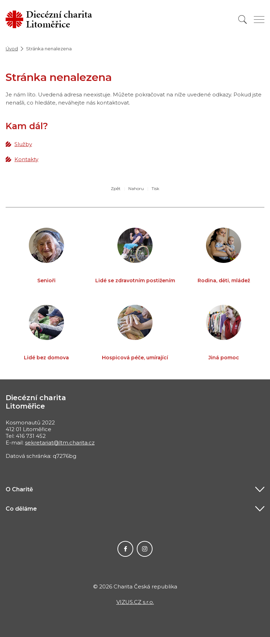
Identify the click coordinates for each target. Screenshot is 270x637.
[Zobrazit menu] (259, 19)
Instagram (145, 549)
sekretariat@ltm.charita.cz (60, 442)
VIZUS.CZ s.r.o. (135, 602)
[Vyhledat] (242, 19)
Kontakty (26, 159)
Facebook (125, 549)
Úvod (12, 48)
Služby (23, 144)
